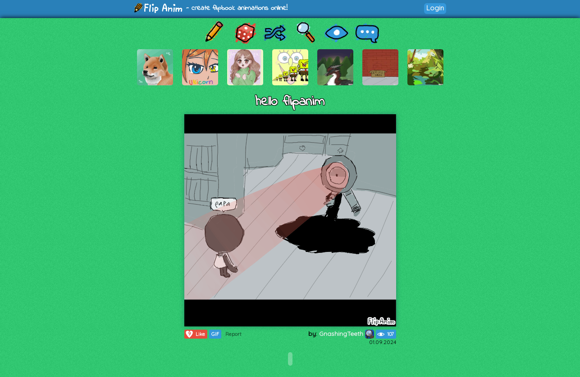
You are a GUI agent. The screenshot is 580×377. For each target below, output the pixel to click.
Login (435, 8)
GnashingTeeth (346, 334)
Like (195, 334)
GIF (215, 334)
